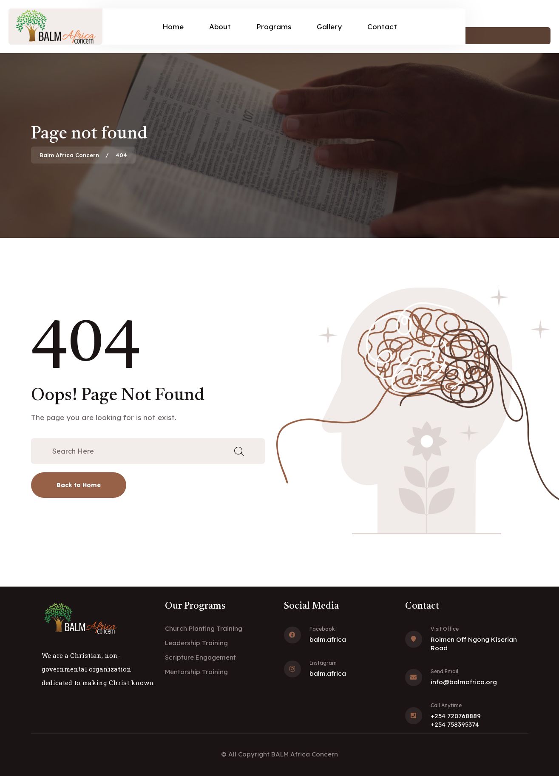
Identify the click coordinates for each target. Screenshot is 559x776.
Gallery (329, 26)
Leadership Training (196, 643)
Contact (382, 26)
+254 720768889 (456, 716)
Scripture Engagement (200, 657)
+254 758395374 (455, 724)
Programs (273, 26)
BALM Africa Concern (304, 754)
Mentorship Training (196, 672)
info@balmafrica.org (464, 682)
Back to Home (79, 485)
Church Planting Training (203, 628)
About (220, 26)
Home (173, 26)
